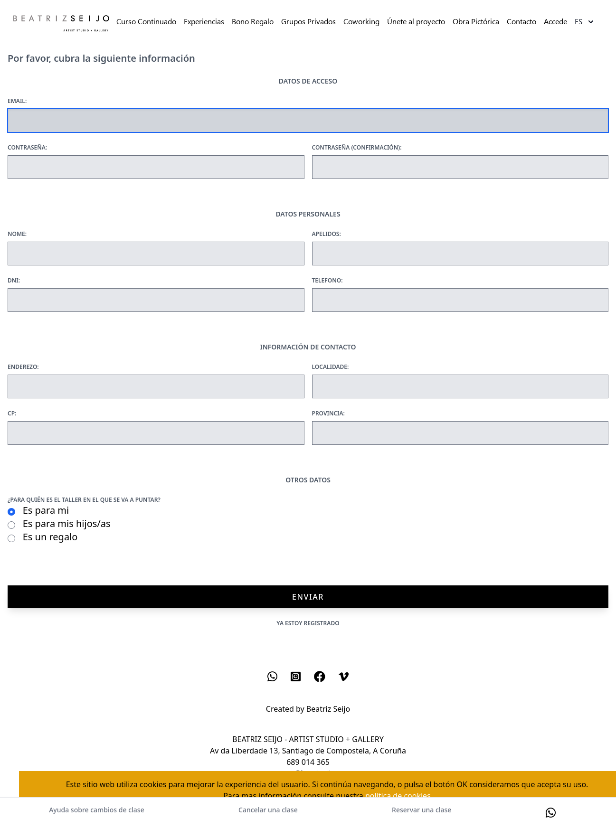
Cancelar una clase (268, 809)
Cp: (12, 413)
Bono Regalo (253, 21)
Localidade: (330, 367)
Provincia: (328, 413)
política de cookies (398, 795)
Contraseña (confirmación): (357, 147)
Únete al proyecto (416, 21)
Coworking (361, 21)
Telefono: (327, 280)
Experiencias (204, 21)
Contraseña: (27, 147)
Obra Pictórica (476, 21)
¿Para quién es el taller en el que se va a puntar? (84, 500)
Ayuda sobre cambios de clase (96, 809)
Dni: (14, 280)
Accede (555, 21)
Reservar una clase (421, 809)
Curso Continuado (146, 21)
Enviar (308, 597)
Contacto (521, 21)
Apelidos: (326, 234)
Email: (17, 101)
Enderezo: (23, 367)
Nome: (17, 234)
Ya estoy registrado (307, 623)
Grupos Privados (308, 21)
